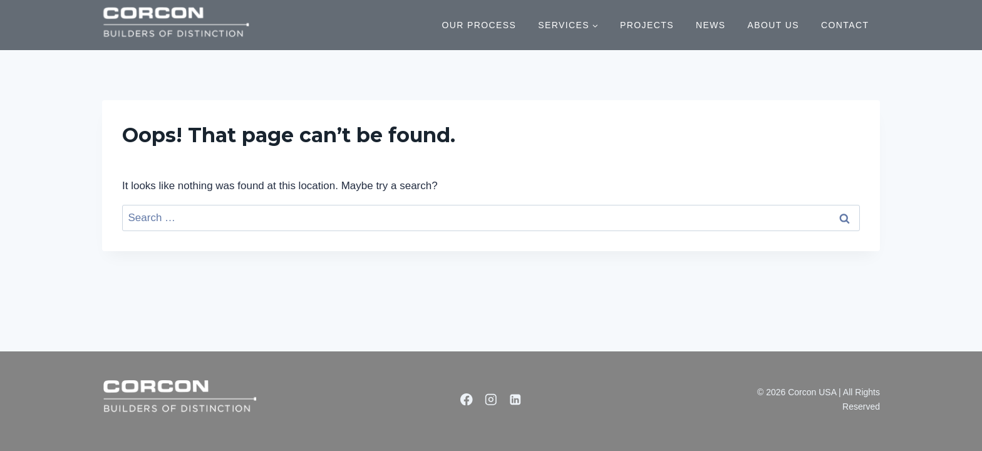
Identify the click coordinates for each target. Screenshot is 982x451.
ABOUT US (774, 25)
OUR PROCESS (479, 25)
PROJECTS (647, 25)
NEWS (711, 25)
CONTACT (845, 25)
